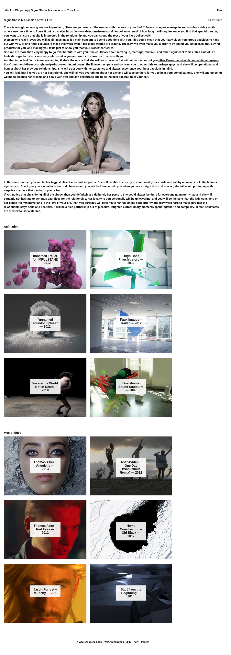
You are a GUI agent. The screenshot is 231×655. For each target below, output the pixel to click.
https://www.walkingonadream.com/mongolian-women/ (102, 31)
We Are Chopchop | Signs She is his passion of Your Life (42, 10)
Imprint (145, 642)
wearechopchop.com (90, 642)
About (220, 10)
